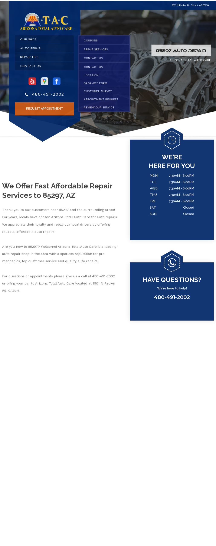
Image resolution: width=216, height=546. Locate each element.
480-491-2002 (48, 96)
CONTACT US (30, 67)
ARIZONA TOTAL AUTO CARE (190, 61)
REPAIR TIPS (29, 58)
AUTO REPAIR (30, 49)
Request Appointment (44, 110)
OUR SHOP (28, 41)
